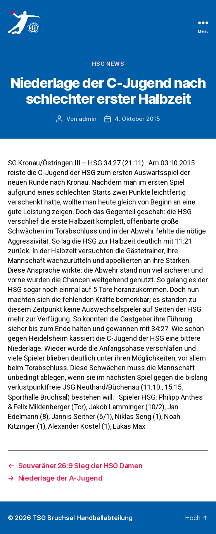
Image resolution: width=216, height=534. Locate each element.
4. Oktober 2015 (137, 118)
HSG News (108, 63)
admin (88, 118)
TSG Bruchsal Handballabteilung (83, 518)
